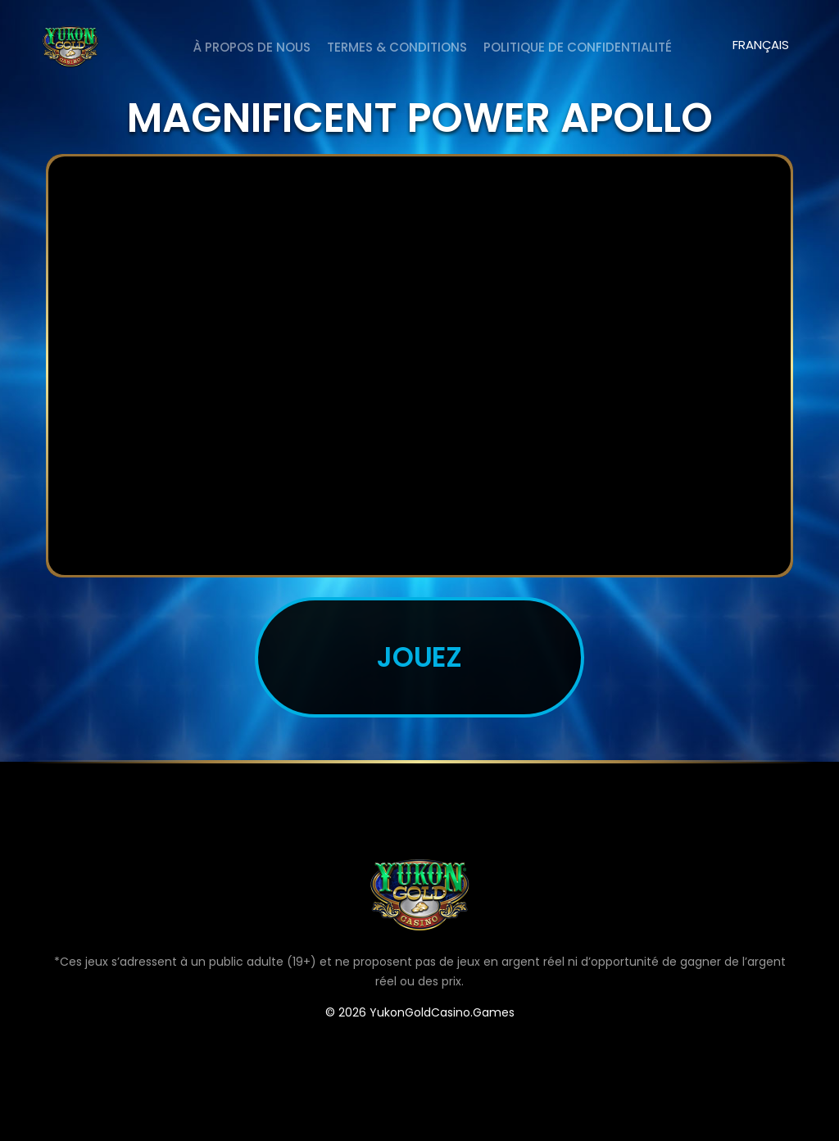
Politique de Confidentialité (577, 47)
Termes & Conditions (397, 47)
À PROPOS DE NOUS (252, 47)
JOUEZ (420, 657)
